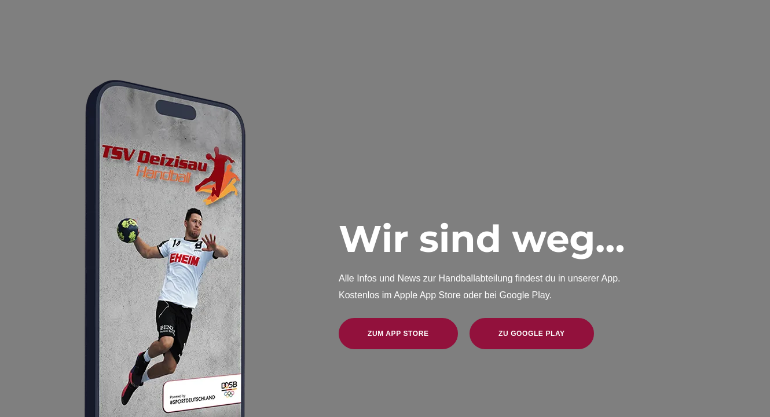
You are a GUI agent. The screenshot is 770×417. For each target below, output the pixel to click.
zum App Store (398, 334)
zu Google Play (531, 334)
